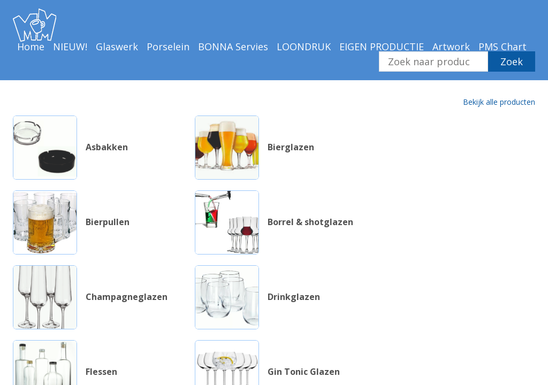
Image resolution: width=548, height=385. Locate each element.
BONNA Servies (233, 46)
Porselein (168, 46)
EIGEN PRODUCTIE (381, 46)
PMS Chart (502, 46)
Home (30, 46)
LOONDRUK (304, 46)
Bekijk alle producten (499, 102)
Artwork (451, 46)
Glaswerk (117, 46)
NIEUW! (70, 46)
